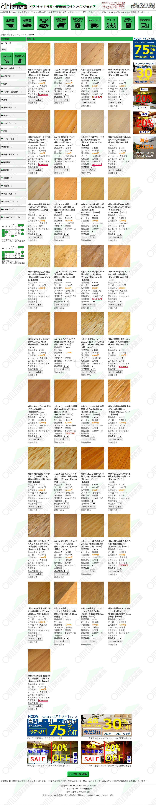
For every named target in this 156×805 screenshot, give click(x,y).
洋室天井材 (7, 108)
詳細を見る (33, 103)
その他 (6, 186)
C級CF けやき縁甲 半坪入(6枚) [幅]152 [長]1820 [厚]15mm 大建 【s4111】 (119, 544)
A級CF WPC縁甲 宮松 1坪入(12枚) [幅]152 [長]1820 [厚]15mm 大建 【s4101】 (39, 678)
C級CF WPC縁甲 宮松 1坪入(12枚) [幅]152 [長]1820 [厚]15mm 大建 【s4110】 (39, 611)
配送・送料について (91, 12)
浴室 (5, 131)
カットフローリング (16, 35)
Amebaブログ (8, 202)
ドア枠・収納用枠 (10, 92)
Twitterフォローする (11, 217)
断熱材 (6, 170)
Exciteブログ (8, 209)
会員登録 (132, 12)
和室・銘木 (7, 194)
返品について (108, 12)
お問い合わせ (121, 12)
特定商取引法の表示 (57, 12)
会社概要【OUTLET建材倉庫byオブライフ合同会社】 (23, 12)
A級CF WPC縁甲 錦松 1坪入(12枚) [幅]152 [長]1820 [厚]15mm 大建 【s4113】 (92, 544)
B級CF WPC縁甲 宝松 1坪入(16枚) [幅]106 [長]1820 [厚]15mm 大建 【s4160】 (39, 72)
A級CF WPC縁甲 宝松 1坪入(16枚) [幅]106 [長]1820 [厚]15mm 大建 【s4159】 (65, 72)
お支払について (74, 12)
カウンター (7, 123)
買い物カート (143, 12)
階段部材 (7, 162)
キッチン (7, 115)
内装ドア (7, 76)
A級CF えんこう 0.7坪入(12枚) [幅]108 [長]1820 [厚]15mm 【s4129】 (65, 342)
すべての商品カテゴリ (12, 68)
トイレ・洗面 (8, 139)
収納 (5, 84)
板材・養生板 (8, 155)
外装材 (6, 178)
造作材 (6, 147)
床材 (3, 35)
